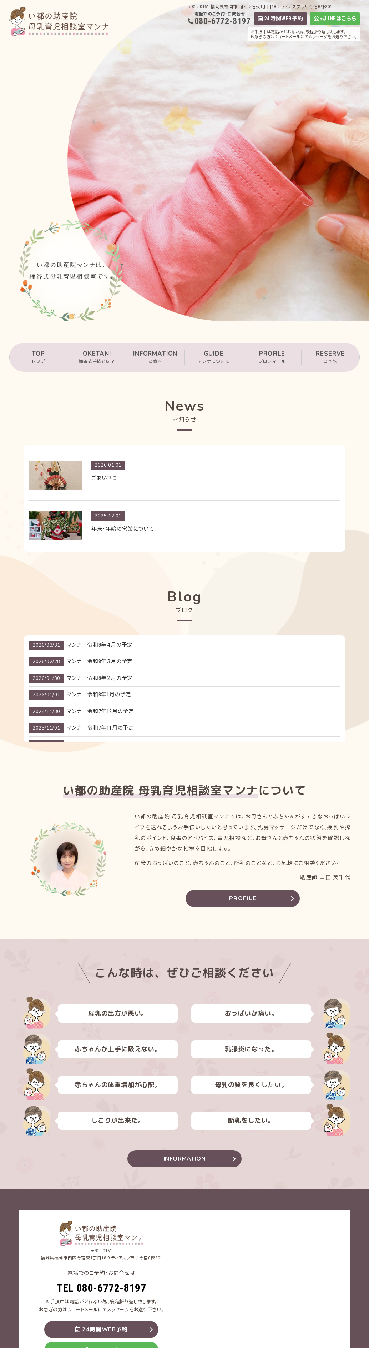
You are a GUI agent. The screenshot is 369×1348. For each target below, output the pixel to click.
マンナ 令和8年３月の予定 (100, 661)
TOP (38, 357)
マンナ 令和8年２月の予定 (100, 678)
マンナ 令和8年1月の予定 (99, 694)
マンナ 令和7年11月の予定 (100, 728)
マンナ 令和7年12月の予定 (100, 711)
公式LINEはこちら (335, 18)
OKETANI (97, 357)
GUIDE (213, 357)
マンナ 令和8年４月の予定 (100, 645)
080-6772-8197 (222, 21)
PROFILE (272, 357)
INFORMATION (155, 357)
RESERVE (330, 357)
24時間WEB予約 (280, 18)
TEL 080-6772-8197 (101, 1288)
